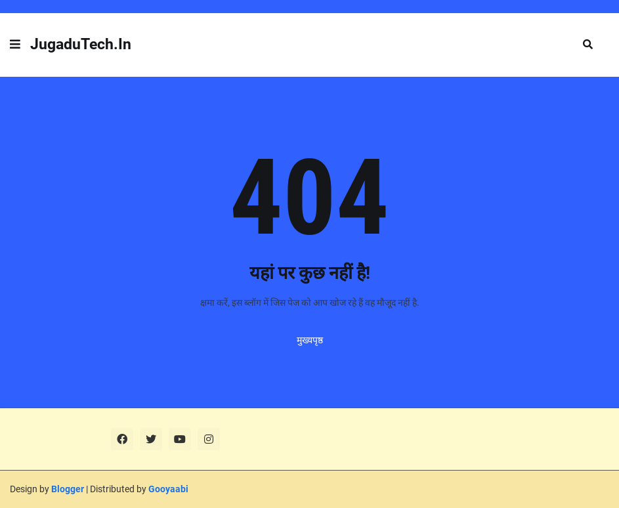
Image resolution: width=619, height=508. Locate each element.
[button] (15, 44)
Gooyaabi (168, 489)
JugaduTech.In (80, 44)
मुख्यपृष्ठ (310, 340)
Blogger (67, 489)
